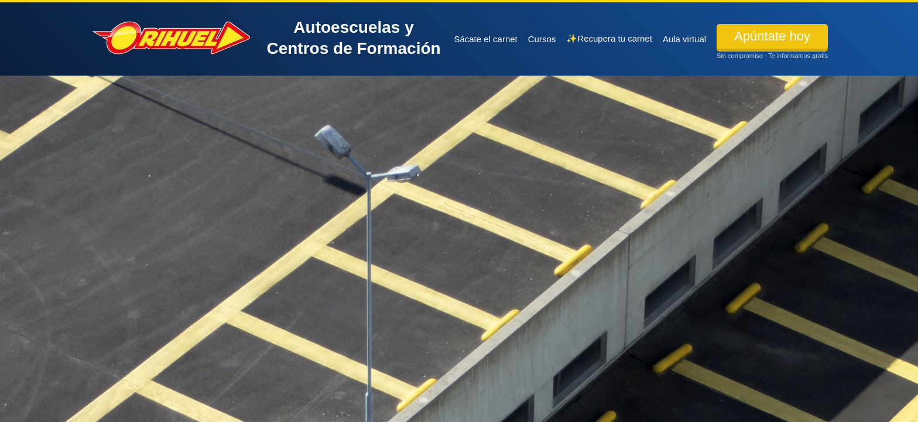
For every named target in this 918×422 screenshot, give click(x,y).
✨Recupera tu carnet (609, 38)
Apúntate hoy (772, 36)
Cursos (542, 39)
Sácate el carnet (485, 39)
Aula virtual (684, 39)
